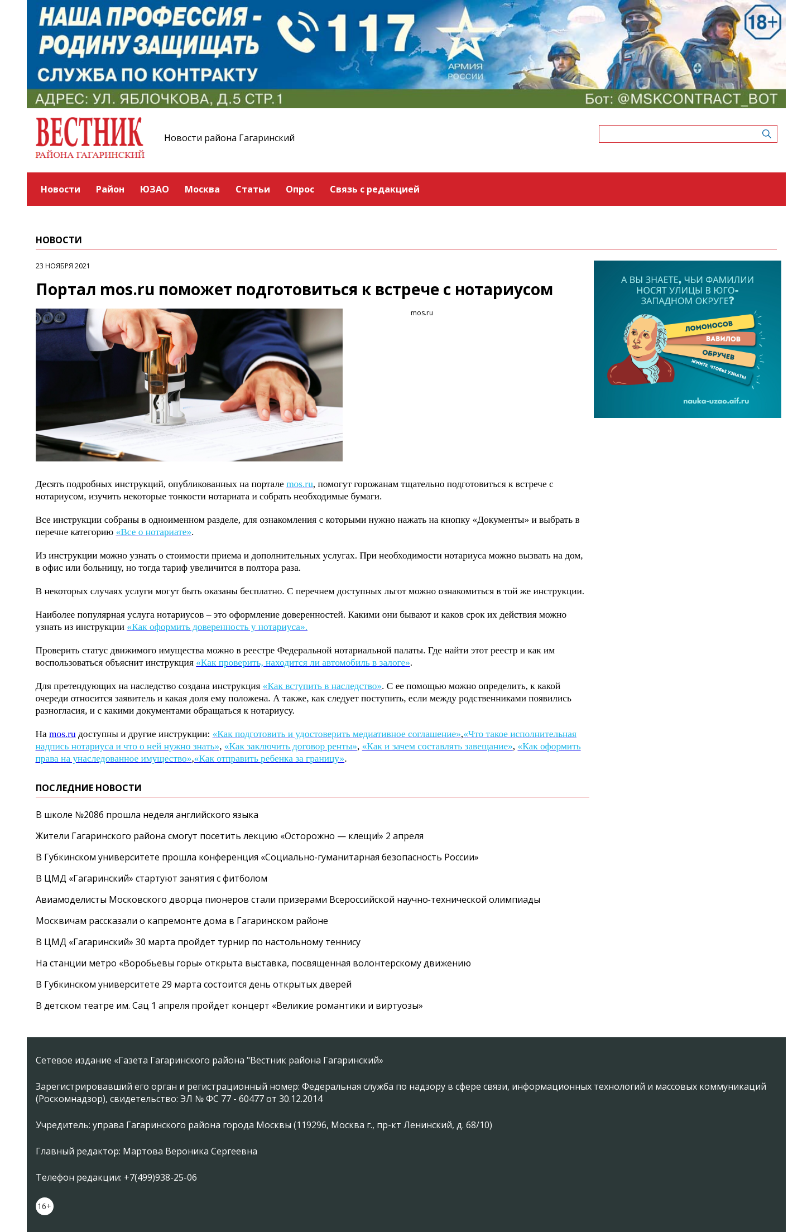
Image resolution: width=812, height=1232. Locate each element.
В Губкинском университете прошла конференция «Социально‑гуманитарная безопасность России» (257, 857)
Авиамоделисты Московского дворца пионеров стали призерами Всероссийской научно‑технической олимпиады (288, 899)
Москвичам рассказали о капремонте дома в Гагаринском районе (182, 921)
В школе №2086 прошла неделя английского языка (147, 814)
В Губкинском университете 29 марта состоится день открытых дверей (194, 984)
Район (110, 189)
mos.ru (62, 734)
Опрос (300, 189)
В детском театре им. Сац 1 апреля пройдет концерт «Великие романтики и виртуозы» (229, 1005)
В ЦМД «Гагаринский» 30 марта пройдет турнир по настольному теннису (198, 942)
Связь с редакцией (375, 189)
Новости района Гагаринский (229, 137)
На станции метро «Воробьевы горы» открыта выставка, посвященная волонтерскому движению (253, 963)
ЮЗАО (154, 189)
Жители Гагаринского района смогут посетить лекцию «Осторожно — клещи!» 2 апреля (230, 836)
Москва (202, 189)
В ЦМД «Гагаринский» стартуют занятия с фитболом (151, 878)
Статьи (253, 189)
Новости (60, 189)
